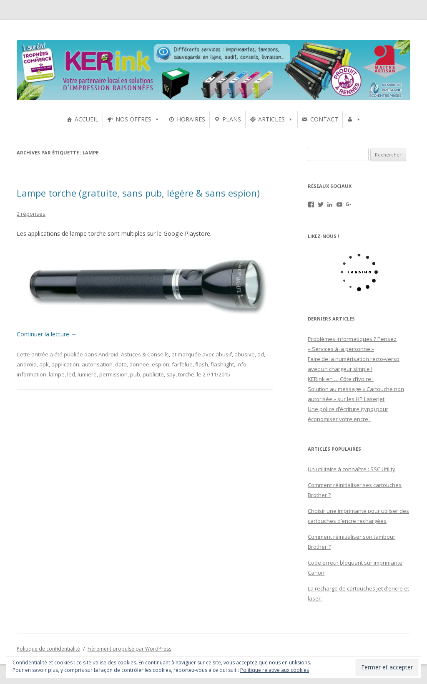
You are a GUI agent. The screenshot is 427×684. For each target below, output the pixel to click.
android (27, 364)
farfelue (182, 364)
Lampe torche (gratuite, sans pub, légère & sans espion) (138, 193)
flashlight (222, 364)
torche (186, 374)
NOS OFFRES (133, 119)
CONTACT (324, 119)
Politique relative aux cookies (274, 670)
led (71, 374)
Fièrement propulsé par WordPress (129, 648)
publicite (153, 374)
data (121, 364)
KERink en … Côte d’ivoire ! (341, 379)
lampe (57, 374)
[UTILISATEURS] (354, 119)
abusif (224, 354)
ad (260, 354)
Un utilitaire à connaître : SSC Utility (351, 469)
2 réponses (31, 213)
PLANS (231, 119)
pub (135, 374)
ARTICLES (271, 119)
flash (201, 364)
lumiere (87, 374)
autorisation (97, 364)
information (31, 374)
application (65, 364)
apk (44, 364)
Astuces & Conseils (145, 354)
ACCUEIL (86, 119)
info (241, 364)
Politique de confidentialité (48, 648)
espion (160, 364)
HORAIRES (191, 119)
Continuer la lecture (47, 334)
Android (108, 354)
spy (171, 374)
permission (113, 374)
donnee (139, 364)
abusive (244, 354)
